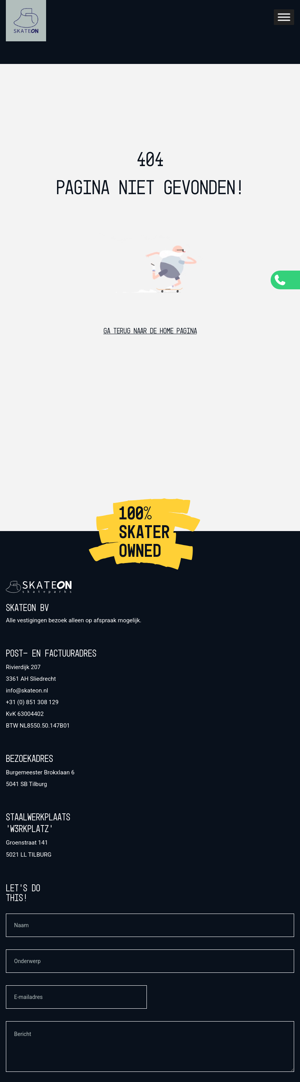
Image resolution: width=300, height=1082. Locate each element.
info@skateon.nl (27, 690)
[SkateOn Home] (26, 20)
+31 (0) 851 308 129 (32, 702)
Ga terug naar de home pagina (150, 331)
